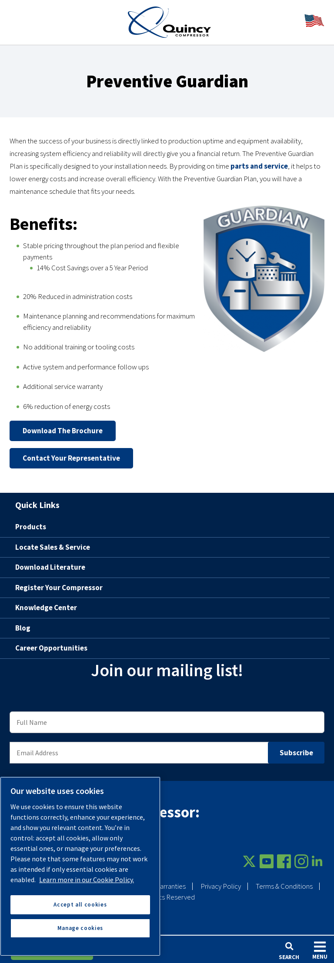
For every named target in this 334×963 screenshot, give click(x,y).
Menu (319, 950)
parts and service (259, 166)
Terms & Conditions (284, 886)
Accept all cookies (80, 904)
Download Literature (50, 567)
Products (30, 526)
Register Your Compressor (59, 587)
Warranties (170, 886)
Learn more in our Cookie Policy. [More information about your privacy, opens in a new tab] (86, 879)
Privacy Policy (220, 886)
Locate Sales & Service (52, 547)
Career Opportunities (51, 648)
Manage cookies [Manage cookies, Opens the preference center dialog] (80, 928)
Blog (22, 628)
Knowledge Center (46, 607)
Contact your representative (71, 458)
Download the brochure (63, 430)
